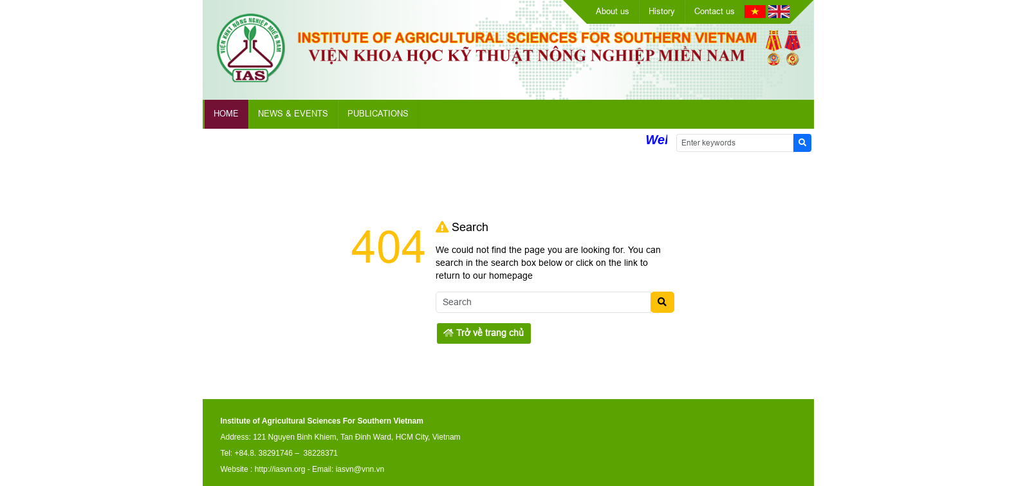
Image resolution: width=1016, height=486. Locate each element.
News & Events (293, 113)
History (662, 11)
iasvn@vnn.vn (360, 469)
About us (612, 11)
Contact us (714, 11)
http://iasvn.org (280, 469)
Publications (378, 113)
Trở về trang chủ (483, 333)
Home (226, 113)
